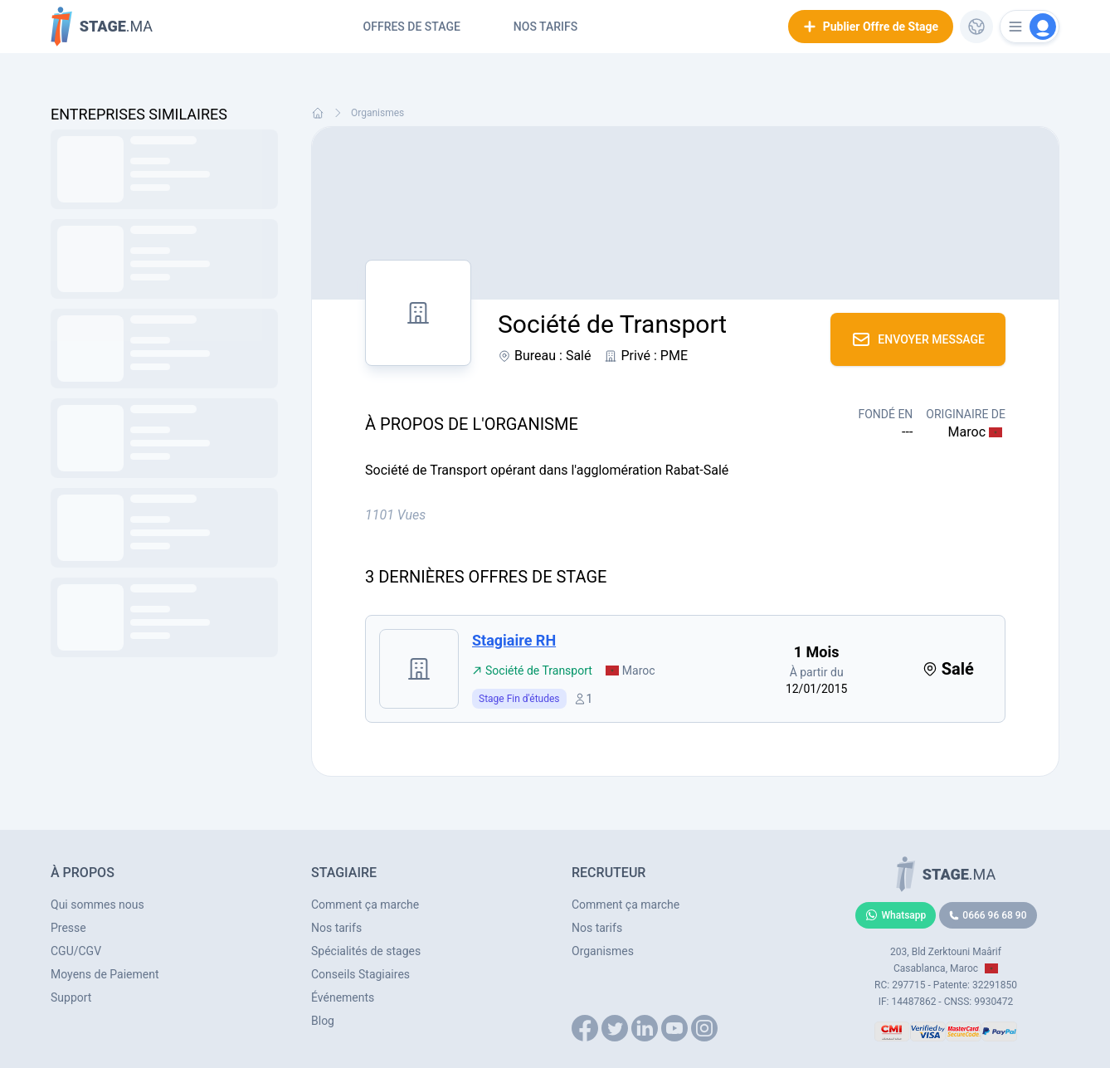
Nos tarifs (545, 26)
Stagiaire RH (514, 640)
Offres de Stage (411, 26)
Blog (322, 1020)
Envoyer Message (918, 339)
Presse (68, 927)
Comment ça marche (365, 904)
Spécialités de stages (366, 951)
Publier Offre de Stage (870, 26)
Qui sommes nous (97, 904)
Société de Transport (532, 670)
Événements (342, 997)
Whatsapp (896, 915)
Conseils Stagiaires (360, 974)
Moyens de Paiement (105, 974)
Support (71, 997)
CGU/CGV (76, 951)
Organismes (377, 113)
